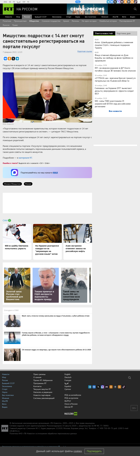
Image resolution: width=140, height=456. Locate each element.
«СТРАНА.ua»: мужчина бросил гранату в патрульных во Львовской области (115, 79)
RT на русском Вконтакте (111, 1)
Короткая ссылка (85, 51)
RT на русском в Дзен (128, 1)
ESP (24, 2)
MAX (55, 172)
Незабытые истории (108, 21)
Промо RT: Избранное (42, 380)
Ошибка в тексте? (10, 163)
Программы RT (39, 383)
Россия (27, 17)
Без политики (90, 17)
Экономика (56, 17)
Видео (132, 17)
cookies (78, 451)
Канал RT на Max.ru (118, 1)
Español (68, 386)
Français (68, 380)
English (67, 374)
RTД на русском (71, 398)
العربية (19, 2)
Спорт (68, 17)
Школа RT (69, 407)
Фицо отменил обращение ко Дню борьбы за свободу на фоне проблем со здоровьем (114, 58)
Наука (77, 17)
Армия (66, 21)
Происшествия (20, 21)
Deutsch (68, 377)
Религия (6, 25)
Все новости (115, 111)
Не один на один (89, 21)
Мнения (104, 17)
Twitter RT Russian (115, 1)
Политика (7, 21)
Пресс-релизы (39, 374)
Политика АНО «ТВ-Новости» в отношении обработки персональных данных (43, 433)
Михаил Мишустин (12, 184)
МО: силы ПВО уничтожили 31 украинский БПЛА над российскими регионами (113, 103)
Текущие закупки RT (42, 389)
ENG (5, 2)
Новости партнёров (41, 395)
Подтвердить (94, 451)
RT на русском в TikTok (135, 1)
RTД (77, 2)
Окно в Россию (71, 404)
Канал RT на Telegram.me (108, 1)
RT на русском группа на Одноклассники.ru (125, 1)
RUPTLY (68, 401)
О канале (37, 377)
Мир (18, 17)
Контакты (37, 386)
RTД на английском (73, 395)
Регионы (75, 21)
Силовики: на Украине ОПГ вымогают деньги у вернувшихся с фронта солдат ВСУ (114, 91)
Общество (34, 21)
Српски (68, 389)
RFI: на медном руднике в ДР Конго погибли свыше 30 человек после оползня (115, 69)
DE (10, 2)
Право (15, 25)
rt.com (27, 425)
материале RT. (25, 157)
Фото (124, 17)
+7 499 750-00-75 (105, 428)
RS (28, 2)
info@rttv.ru (15, 431)
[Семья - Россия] (87, 9)
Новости (8, 17)
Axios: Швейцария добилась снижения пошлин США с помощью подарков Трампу (114, 45)
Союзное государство (51, 21)
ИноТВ (115, 17)
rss (132, 1)
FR (14, 2)
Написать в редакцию (42, 392)
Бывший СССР (40, 17)
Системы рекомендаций (43, 398)
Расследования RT (127, 21)
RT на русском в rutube (122, 1)
